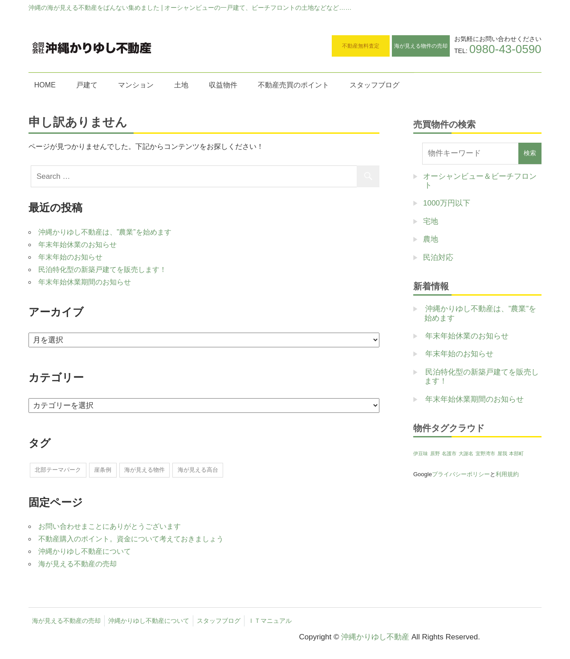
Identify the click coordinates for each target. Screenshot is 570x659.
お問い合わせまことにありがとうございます (109, 526)
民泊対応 (438, 257)
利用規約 (507, 474)
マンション (136, 85)
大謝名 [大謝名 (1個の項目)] (466, 453)
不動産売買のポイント (293, 85)
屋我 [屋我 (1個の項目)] (502, 453)
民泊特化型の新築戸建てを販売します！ (102, 269)
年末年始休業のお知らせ (77, 244)
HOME (45, 85)
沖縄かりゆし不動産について (84, 551)
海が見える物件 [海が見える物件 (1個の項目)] (144, 469)
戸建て (87, 85)
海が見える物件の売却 (421, 46)
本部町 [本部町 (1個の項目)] (516, 453)
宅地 (430, 221)
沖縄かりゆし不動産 (375, 637)
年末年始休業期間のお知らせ (84, 282)
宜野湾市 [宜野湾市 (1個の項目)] (485, 453)
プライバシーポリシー (461, 474)
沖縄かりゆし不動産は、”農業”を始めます (104, 232)
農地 (430, 239)
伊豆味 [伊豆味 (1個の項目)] (420, 453)
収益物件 (223, 85)
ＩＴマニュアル (270, 620)
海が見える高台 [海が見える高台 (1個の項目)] (198, 469)
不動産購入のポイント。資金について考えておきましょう (131, 539)
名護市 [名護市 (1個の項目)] (449, 453)
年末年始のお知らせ (70, 257)
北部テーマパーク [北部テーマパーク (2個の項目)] (58, 469)
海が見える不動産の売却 (77, 564)
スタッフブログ (374, 85)
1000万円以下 (446, 203)
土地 (181, 85)
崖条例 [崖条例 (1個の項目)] (102, 469)
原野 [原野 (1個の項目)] (435, 453)
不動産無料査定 (360, 46)
